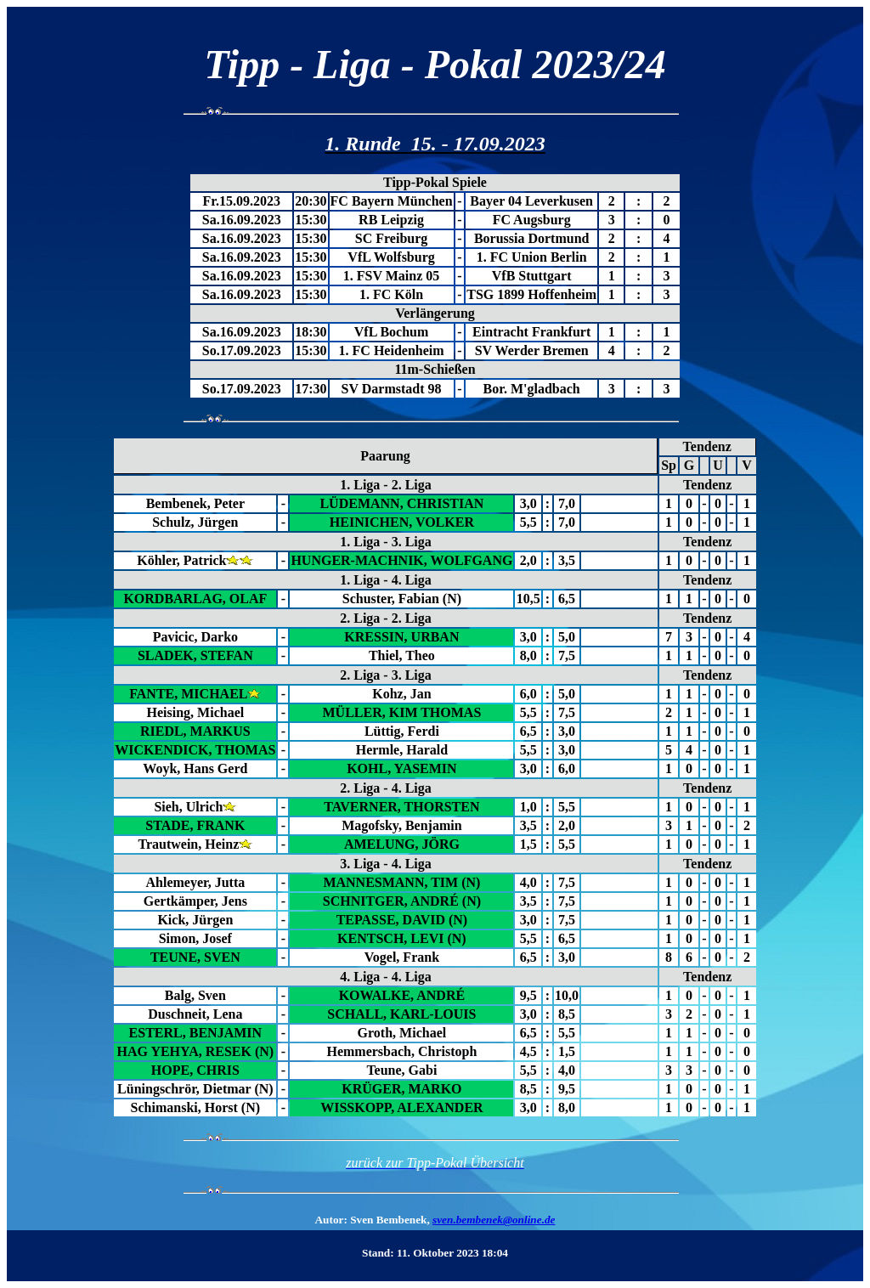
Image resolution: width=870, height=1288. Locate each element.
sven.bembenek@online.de (493, 1219)
